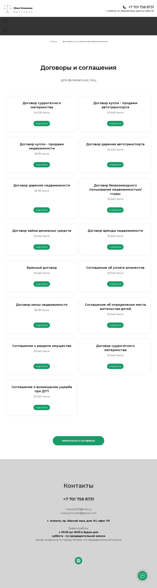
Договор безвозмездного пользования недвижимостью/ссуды (115, 189)
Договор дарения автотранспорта (115, 144)
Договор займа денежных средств (41, 230)
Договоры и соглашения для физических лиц (85, 41)
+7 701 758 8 (75, 499)
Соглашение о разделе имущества (41, 346)
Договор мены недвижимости (41, 305)
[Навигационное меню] (5, 21)
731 (91, 499)
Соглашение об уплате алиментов (115, 268)
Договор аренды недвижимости (115, 230)
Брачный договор (42, 268)
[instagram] (78, 560)
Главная (53, 41)
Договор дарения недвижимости (41, 185)
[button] (78, 440)
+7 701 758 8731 (141, 7)
